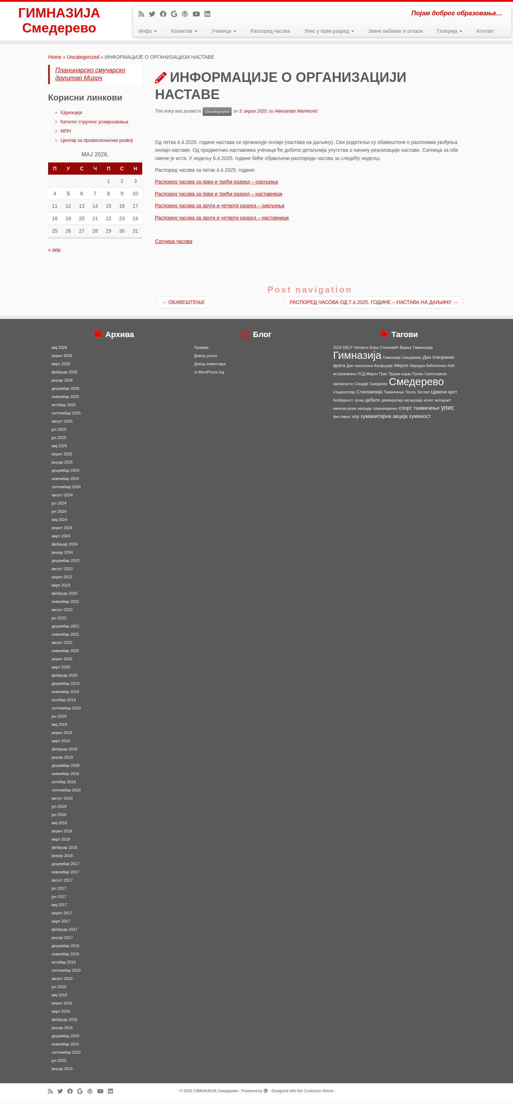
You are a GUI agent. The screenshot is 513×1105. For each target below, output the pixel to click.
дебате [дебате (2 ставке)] (372, 403)
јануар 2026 (62, 383)
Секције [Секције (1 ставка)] (361, 387)
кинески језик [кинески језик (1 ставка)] (344, 411)
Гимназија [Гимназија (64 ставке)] (357, 358)
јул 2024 (59, 506)
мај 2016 (59, 998)
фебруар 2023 (64, 596)
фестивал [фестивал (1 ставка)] (342, 420)
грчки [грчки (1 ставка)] (359, 403)
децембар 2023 (65, 564)
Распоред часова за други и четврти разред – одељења (219, 209)
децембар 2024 (65, 473)
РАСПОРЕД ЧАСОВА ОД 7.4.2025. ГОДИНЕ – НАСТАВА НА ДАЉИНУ (374, 305)
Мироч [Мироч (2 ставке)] (401, 368)
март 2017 (61, 924)
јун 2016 (59, 990)
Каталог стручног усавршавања (94, 124)
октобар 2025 (64, 408)
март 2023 (61, 588)
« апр (54, 252)
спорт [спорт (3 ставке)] (405, 411)
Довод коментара (210, 367)
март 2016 (61, 1014)
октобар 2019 (64, 703)
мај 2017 (59, 908)
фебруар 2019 (64, 752)
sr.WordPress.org (209, 375)
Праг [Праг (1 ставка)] (383, 377)
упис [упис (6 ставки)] (447, 410)
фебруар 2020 (64, 678)
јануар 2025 (62, 465)
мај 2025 (59, 449)
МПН (66, 133)
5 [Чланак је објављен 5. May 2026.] (68, 196)
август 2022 (62, 613)
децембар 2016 (65, 949)
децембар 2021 (65, 629)
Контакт (485, 31)
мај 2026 (59, 350)
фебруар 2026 (64, 375)
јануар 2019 (62, 760)
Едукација (71, 115)
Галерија (449, 31)
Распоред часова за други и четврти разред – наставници (222, 220)
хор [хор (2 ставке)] (355, 419)
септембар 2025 (66, 416)
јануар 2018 (62, 859)
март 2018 (61, 842)
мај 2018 (59, 826)
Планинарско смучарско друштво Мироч (90, 76)
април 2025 (62, 457)
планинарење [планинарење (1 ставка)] (385, 411)
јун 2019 (59, 719)
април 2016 (62, 1006)
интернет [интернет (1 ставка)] (443, 403)
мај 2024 (59, 523)
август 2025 (62, 424)
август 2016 (62, 982)
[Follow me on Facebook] (165, 14)
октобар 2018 (64, 785)
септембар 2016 (66, 973)
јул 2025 (59, 432)
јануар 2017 (62, 941)
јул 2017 (59, 891)
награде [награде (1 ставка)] (365, 411)
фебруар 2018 (64, 850)
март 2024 (61, 539)
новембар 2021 (65, 637)
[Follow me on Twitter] (154, 14)
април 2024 (62, 531)
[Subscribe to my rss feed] (144, 14)
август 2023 (62, 572)
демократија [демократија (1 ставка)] (392, 403)
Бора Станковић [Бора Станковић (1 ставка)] (384, 350)
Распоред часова (270, 31)
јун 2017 (59, 900)
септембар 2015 (66, 1055)
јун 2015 (59, 1064)
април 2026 (62, 359)
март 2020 (61, 670)
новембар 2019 (65, 695)
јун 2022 (59, 621)
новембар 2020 (65, 654)
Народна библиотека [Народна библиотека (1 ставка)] (427, 369)
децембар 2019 (65, 687)
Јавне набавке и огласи (395, 31)
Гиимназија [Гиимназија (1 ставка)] (423, 350)
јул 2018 (59, 809)
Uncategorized (83, 60)
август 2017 (62, 883)
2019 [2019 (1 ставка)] (337, 350)
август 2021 (62, 646)
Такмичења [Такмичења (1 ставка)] (394, 395)
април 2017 (62, 916)
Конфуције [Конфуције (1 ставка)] (383, 369)
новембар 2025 (65, 400)
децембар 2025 (65, 391)
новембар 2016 (65, 957)
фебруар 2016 (64, 1023)
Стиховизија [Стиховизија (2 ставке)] (370, 395)
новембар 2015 (65, 1047)
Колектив (184, 31)
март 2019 (61, 744)
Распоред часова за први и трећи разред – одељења (216, 185)
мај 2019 (59, 728)
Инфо (148, 31)
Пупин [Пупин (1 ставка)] (417, 377)
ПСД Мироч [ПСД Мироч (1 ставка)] (367, 377)
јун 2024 (59, 514)
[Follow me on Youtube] (198, 14)
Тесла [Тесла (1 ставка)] (410, 395)
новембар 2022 (65, 605)
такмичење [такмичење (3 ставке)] (426, 411)
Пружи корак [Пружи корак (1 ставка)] (400, 377)
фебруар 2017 (64, 932)
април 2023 (62, 580)
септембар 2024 (66, 490)
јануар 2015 (62, 1072)
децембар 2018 (65, 768)
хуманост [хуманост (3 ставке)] (420, 419)
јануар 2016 (62, 1031)
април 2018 (62, 834)
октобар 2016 (64, 965)
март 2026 (61, 367)
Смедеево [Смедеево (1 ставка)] (378, 387)
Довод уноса (205, 359)
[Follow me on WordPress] (187, 14)
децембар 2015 (65, 1039)
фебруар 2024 (64, 547)
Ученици (224, 31)
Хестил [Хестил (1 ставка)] (423, 395)
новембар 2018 (65, 777)
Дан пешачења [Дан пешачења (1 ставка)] (360, 369)
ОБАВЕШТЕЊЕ (183, 305)
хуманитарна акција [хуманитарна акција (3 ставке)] (384, 419)
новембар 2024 (65, 482)
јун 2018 (59, 818)
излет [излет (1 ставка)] (429, 403)
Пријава (201, 350)
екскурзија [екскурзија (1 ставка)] (413, 403)
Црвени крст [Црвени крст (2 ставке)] (444, 395)
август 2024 (62, 498)
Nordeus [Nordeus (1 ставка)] (361, 350)
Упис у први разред (329, 31)
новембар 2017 (65, 875)
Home (54, 60)
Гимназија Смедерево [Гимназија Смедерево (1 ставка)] (402, 360)
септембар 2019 (66, 711)
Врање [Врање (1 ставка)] (406, 350)
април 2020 (62, 662)
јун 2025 (59, 441)
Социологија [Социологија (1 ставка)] (344, 395)
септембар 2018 (66, 793)
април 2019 (62, 736)
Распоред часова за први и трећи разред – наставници (218, 197)
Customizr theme (318, 1094)
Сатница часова (173, 244)
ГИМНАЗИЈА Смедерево (59, 22)
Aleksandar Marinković (295, 114)
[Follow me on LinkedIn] (209, 14)
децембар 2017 (65, 867)
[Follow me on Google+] (176, 14)
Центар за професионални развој (97, 143)
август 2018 (62, 801)
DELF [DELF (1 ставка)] (348, 350)
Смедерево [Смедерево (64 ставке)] (416, 385)
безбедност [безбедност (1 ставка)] (343, 403)
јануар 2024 (62, 555)
